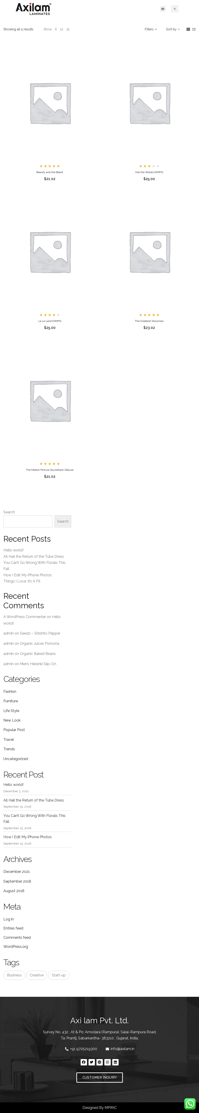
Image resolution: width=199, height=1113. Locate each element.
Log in (8, 919)
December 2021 (16, 871)
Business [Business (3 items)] (14, 975)
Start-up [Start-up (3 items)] (59, 975)
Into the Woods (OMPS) (149, 172)
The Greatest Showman (149, 321)
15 (67, 29)
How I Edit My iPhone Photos (27, 575)
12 (61, 29)
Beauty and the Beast (49, 172)
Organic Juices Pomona (39, 643)
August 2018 (13, 891)
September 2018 (17, 881)
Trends (9, 749)
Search (9, 512)
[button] (163, 9)
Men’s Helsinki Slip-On (38, 664)
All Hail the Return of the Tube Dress (33, 556)
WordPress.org (15, 946)
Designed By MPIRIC (99, 1108)
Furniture (10, 701)
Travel (8, 739)
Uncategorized (15, 759)
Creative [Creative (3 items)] (37, 975)
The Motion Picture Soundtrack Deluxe (49, 469)
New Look (12, 720)
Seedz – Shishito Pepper (40, 633)
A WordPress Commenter (24, 617)
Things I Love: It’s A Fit (21, 581)
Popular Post (14, 730)
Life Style (11, 711)
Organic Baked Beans (38, 654)
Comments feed (17, 937)
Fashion (9, 691)
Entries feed (13, 928)
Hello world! (13, 550)
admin (8, 633)
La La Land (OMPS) (49, 321)
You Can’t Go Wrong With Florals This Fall (34, 819)
